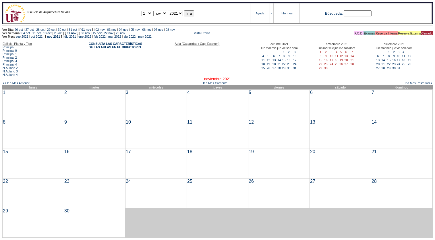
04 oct (26, 33)
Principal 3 (10, 61)
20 (274, 64)
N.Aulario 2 (10, 68)
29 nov (120, 33)
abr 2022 (129, 36)
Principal (8, 47)
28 (279, 68)
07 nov (158, 29)
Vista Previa (168, 33)
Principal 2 (10, 57)
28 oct (40, 29)
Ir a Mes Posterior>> (418, 83)
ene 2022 (84, 36)
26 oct (19, 29)
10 (295, 56)
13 (274, 60)
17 (295, 60)
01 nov (86, 29)
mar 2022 (114, 36)
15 (283, 60)
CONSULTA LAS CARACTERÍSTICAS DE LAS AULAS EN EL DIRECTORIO (115, 45)
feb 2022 (99, 36)
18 (263, 64)
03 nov (111, 29)
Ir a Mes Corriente (215, 83)
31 (295, 68)
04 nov (123, 29)
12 (268, 60)
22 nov (108, 33)
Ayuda (260, 13)
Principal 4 (10, 64)
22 (283, 64)
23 (289, 64)
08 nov (170, 29)
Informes (286, 13)
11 (263, 60)
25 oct (58, 33)
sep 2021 (22, 36)
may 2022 (145, 36)
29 (283, 68)
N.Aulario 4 (10, 74)
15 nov (97, 33)
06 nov (146, 29)
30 (289, 68)
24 (295, 64)
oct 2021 (36, 36)
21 (279, 64)
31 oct (73, 29)
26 (268, 68)
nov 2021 (53, 36)
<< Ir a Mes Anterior (16, 83)
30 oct (62, 29)
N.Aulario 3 (10, 71)
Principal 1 (10, 54)
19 (268, 64)
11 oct (36, 33)
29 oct (51, 29)
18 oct (47, 33)
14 (279, 60)
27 (274, 68)
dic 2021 (70, 36)
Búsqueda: (334, 13)
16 (289, 60)
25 (263, 68)
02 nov (100, 29)
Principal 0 (10, 50)
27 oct (29, 29)
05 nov (135, 29)
